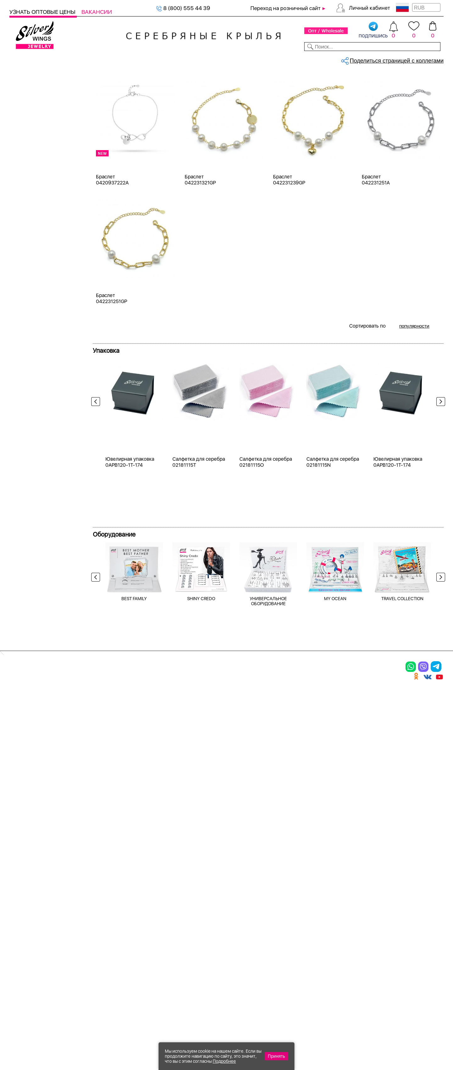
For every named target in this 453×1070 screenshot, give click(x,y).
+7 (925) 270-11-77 (350, 1035)
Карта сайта (311, 950)
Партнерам (221, 59)
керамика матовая (40, 371)
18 (20, 521)
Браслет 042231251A (376, 241)
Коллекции (185, 59)
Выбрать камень (60, 59)
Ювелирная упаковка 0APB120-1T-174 (129, 651)
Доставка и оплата (321, 876)
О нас (300, 898)
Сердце (27, 604)
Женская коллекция (35, 92)
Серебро (28, 190)
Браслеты (29, 104)
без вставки (32, 314)
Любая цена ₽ (35, 634)
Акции (231, 898)
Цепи (158, 876)
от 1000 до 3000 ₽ (41, 668)
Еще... (16, 461)
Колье (25, 149)
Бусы (88, 920)
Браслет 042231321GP (200, 241)
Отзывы (432, 59)
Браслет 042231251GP (111, 360)
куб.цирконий (35, 382)
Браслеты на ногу (108, 909)
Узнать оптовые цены (43, 11)
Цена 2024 (31, 273)
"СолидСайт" (191, 1005)
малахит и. (31, 393)
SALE (93, 59)
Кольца (26, 115)
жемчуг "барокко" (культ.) (50, 337)
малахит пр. (32, 405)
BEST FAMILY (134, 788)
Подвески (30, 138)
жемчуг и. (30, 348)
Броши (26, 160)
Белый (25, 220)
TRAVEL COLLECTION (402, 788)
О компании (353, 59)
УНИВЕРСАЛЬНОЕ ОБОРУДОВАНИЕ (268, 791)
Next (439, 475)
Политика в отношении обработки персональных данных (244, 967)
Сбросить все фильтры (122, 106)
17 (20, 510)
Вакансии (96, 11)
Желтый (27, 231)
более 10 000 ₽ (37, 702)
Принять (276, 1056)
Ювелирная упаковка (43, 876)
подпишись (373, 30)
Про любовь (32, 563)
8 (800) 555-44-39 (414, 1035)
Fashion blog (310, 939)
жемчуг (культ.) (37, 303)
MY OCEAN (335, 788)
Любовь (27, 592)
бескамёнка (32, 325)
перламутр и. (34, 439)
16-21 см (28, 499)
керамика (29, 359)
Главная (99, 80)
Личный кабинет (369, 8)
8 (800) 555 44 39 (183, 8)
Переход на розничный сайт (285, 8)
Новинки (116, 59)
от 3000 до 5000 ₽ (41, 679)
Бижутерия (149, 59)
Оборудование (396, 59)
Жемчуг (27, 551)
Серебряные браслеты (129, 80)
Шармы (21, 920)
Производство (243, 876)
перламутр (31, 427)
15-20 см (29, 487)
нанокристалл (35, 416)
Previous (97, 475)
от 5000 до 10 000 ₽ (43, 690)
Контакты (316, 59)
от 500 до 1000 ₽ (39, 656)
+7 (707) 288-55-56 (408, 1046)
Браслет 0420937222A (112, 241)
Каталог (21, 59)
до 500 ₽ (28, 645)
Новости (253, 59)
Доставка (285, 59)
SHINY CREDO (201, 788)
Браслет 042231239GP (289, 241)
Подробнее (224, 1061)
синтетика (30, 450)
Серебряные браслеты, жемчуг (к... (184, 80)
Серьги (26, 126)
